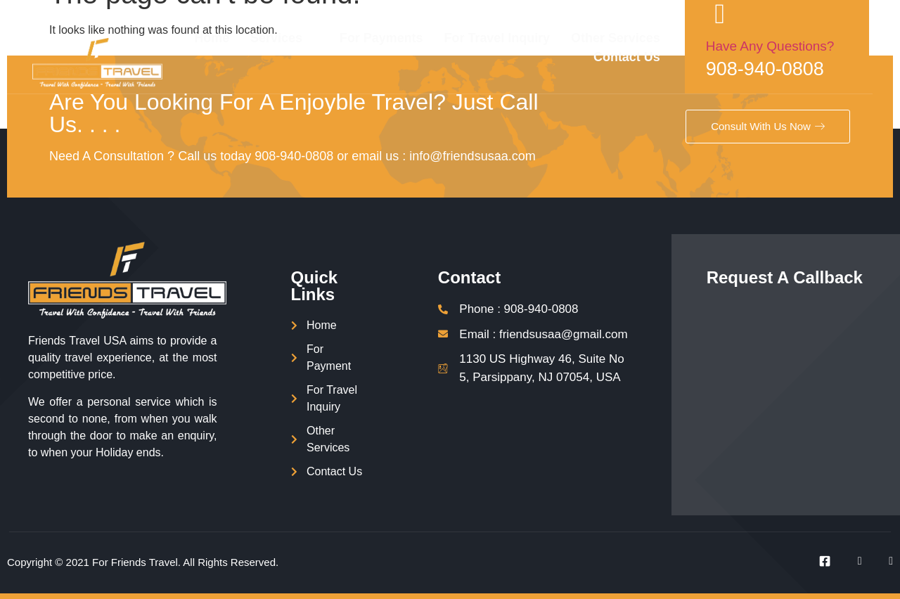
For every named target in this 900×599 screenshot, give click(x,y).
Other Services (636, 38)
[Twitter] (851, 561)
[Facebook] (819, 561)
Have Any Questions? (792, 46)
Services (303, 38)
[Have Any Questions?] (742, 14)
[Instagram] (882, 561)
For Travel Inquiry (518, 38)
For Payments (402, 38)
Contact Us (648, 57)
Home (232, 38)
